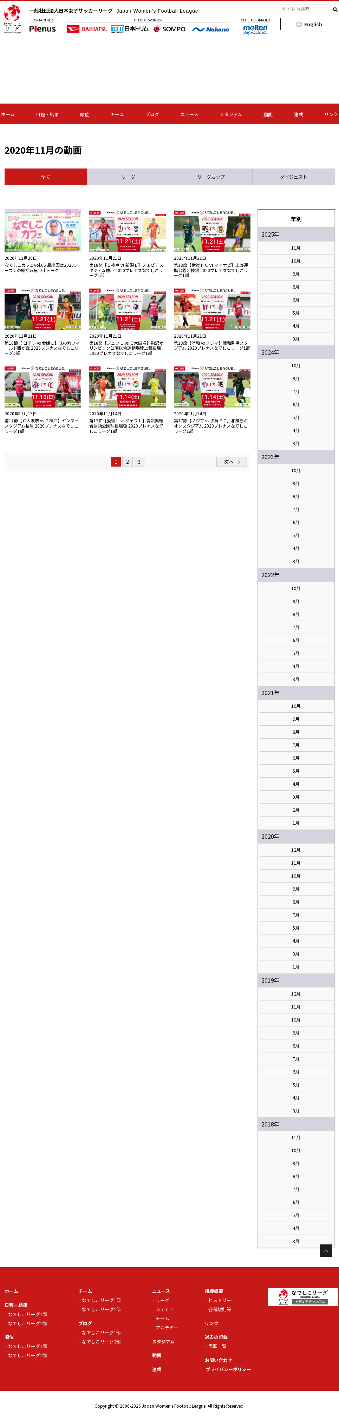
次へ (229, 461)
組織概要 (214, 1291)
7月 (296, 391)
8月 (296, 287)
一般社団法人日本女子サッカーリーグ (113, 10)
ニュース (189, 114)
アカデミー (167, 1327)
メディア (165, 1309)
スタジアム (231, 114)
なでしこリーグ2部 (27, 1323)
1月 (296, 823)
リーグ (162, 1300)
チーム (117, 114)
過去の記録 (216, 1337)
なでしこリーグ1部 (27, 1314)
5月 (296, 313)
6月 (296, 300)
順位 (84, 114)
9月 (296, 274)
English (313, 24)
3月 (296, 339)
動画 (268, 114)
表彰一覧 (217, 1346)
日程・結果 (47, 114)
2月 (296, 810)
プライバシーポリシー (228, 1369)
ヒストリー (219, 1300)
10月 (296, 261)
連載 (298, 114)
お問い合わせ (218, 1360)
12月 (296, 850)
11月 (296, 248)
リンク (331, 114)
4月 (296, 326)
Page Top (326, 1250)
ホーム (8, 114)
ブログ (152, 114)
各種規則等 (219, 1309)
